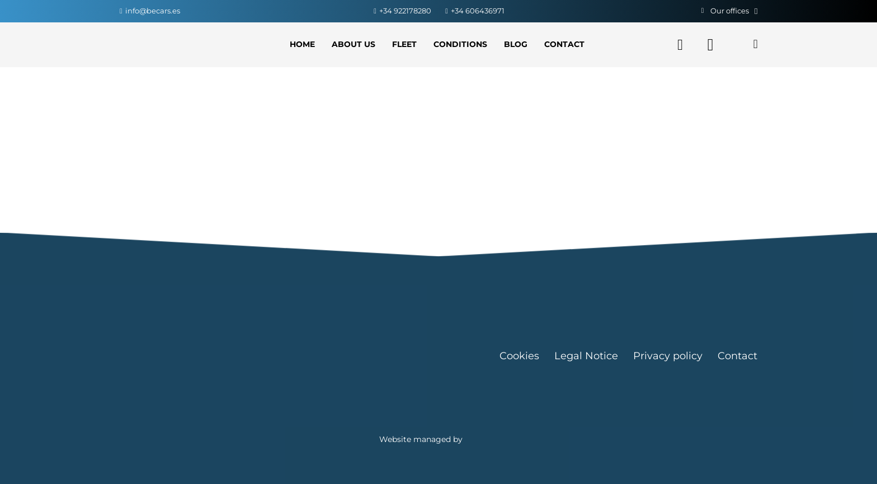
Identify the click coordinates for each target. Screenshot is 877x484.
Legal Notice (586, 356)
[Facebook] (680, 45)
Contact (737, 356)
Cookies (519, 356)
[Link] (170, 44)
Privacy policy (667, 356)
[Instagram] (710, 45)
